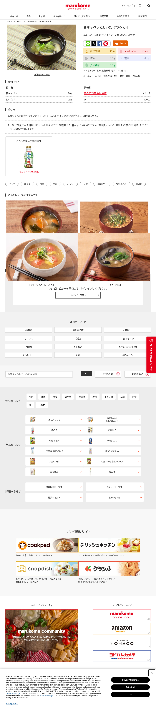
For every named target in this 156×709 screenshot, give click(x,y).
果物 (134, 377)
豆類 (122, 377)
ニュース (14, 13)
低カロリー (102, 183)
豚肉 (43, 377)
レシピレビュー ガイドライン (140, 235)
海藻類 (82, 377)
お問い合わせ (122, 13)
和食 (42, 183)
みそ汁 (98, 75)
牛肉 (31, 377)
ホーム (9, 21)
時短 (55, 183)
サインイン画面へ (78, 259)
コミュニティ (58, 13)
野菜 (128, 75)
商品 (28, 13)
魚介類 (68, 377)
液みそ (27, 183)
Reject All (130, 687)
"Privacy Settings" (13, 693)
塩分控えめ (121, 183)
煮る (116, 75)
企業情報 (142, 13)
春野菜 (139, 183)
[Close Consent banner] (151, 673)
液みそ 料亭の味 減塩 (95, 93)
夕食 (85, 183)
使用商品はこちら (42, 74)
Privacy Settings (130, 680)
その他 (42, 385)
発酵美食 (103, 13)
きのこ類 (136, 75)
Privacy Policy (12, 703)
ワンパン (70, 183)
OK (130, 694)
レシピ (41, 13)
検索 (148, 6)
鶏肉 (55, 377)
